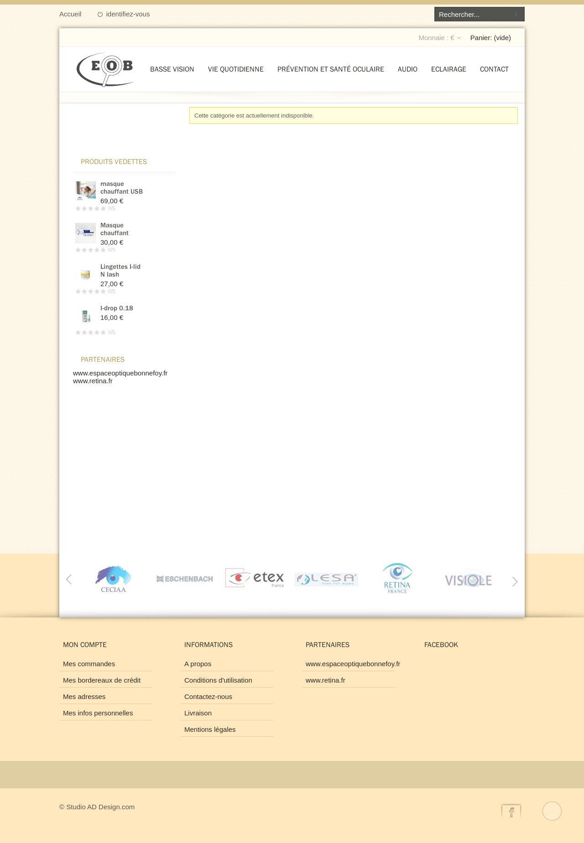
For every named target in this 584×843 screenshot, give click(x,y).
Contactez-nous (208, 696)
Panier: (490, 37)
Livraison (198, 713)
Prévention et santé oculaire (330, 69)
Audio (407, 69)
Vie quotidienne (236, 69)
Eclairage (448, 69)
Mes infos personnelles (98, 713)
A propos (197, 664)
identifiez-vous (128, 14)
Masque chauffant (114, 228)
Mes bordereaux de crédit (102, 680)
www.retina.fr (93, 381)
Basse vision (172, 69)
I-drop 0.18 (116, 308)
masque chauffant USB (121, 187)
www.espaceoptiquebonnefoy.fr (120, 373)
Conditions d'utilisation (218, 680)
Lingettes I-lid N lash (120, 270)
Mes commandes (89, 664)
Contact (494, 69)
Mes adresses (84, 696)
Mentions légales (210, 729)
